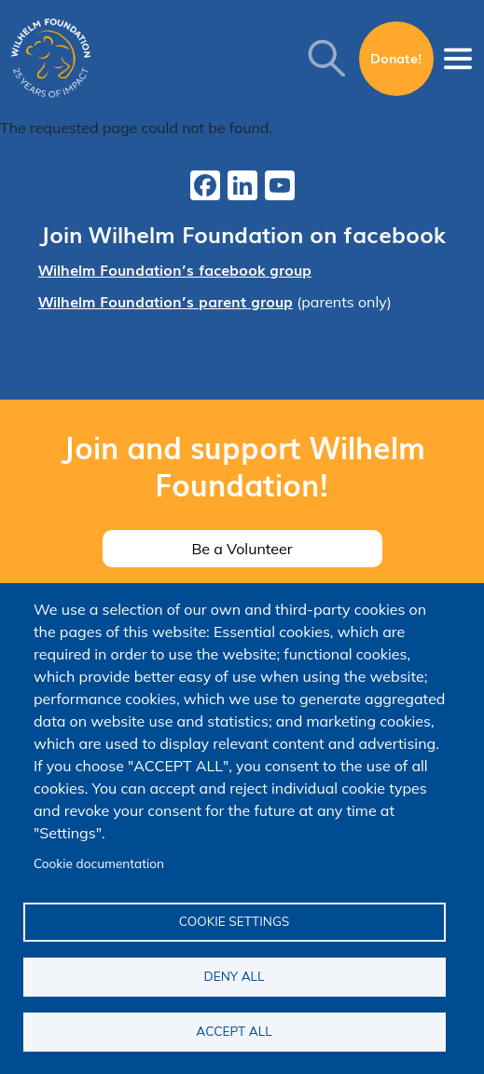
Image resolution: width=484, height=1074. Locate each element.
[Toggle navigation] (458, 59)
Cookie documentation (99, 863)
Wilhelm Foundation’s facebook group (174, 269)
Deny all (234, 976)
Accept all (233, 1031)
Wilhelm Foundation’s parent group (165, 301)
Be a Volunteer (241, 548)
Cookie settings (234, 921)
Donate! (396, 57)
